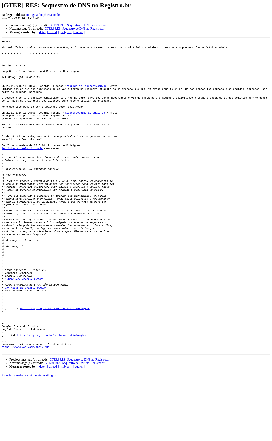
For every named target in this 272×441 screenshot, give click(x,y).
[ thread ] (53, 32)
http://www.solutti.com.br (24, 326)
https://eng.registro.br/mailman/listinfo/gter (55, 362)
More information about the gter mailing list (30, 437)
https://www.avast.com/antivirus (25, 408)
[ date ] (41, 32)
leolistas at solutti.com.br (22, 170)
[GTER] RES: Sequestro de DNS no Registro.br (78, 25)
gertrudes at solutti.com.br (25, 337)
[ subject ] (66, 32)
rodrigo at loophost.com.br (43, 14)
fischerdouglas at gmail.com (86, 127)
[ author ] (79, 32)
